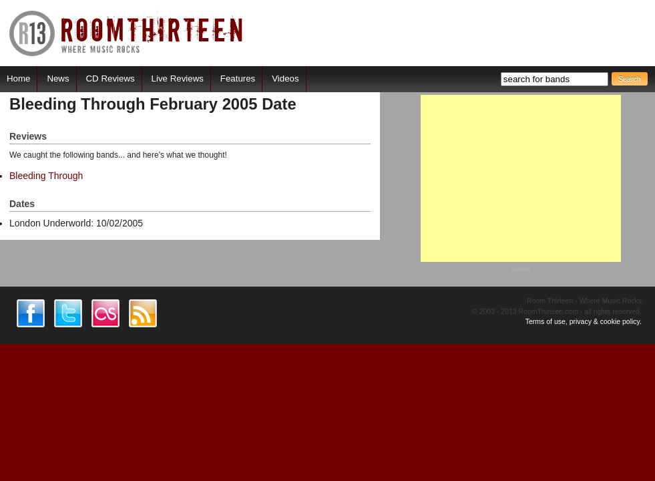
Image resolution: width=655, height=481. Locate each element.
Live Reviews (178, 78)
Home (18, 78)
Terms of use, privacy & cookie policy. (583, 321)
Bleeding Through (46, 175)
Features (237, 78)
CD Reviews (110, 78)
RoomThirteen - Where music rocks (126, 33)
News (58, 78)
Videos (285, 78)
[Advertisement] (521, 178)
